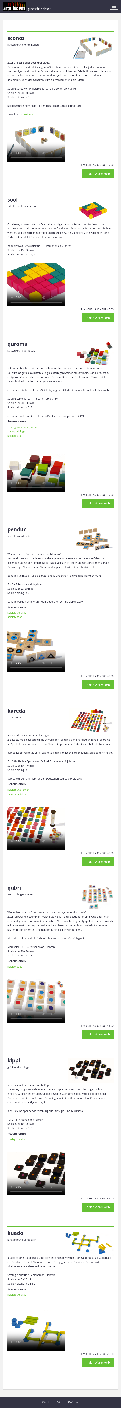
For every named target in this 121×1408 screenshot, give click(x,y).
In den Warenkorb (98, 174)
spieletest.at (14, 435)
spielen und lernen (18, 789)
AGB (59, 1402)
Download (73, 1402)
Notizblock (27, 114)
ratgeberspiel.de (17, 794)
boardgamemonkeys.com (22, 427)
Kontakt (46, 1402)
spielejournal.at (16, 612)
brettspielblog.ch (17, 431)
